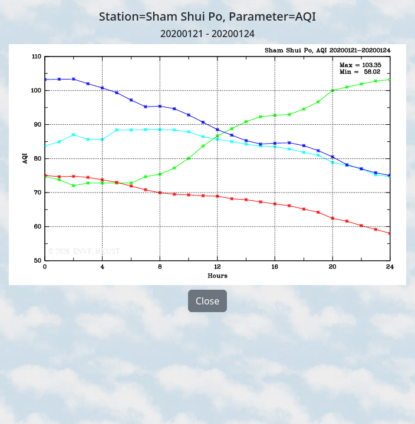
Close (208, 300)
